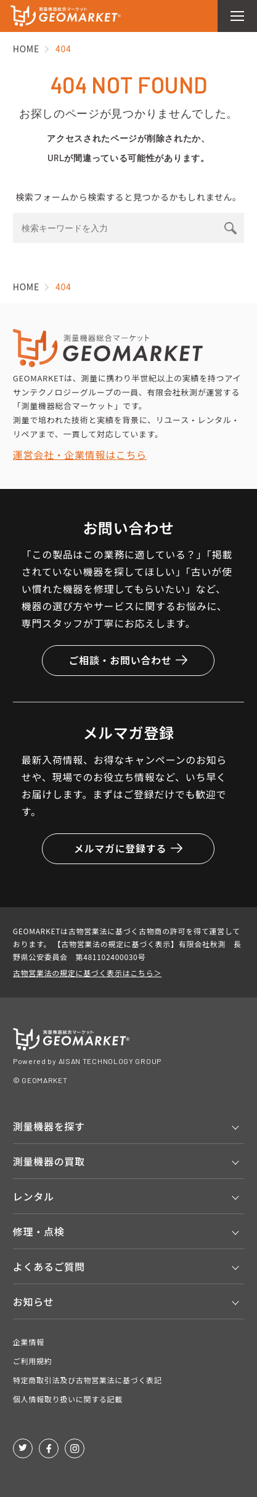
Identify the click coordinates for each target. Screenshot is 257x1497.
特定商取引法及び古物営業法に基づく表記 (87, 1380)
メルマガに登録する (128, 848)
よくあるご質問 (49, 1266)
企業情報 (28, 1341)
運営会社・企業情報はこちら (80, 454)
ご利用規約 (32, 1361)
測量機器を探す (49, 1126)
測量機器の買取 (49, 1161)
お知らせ (33, 1301)
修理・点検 (39, 1231)
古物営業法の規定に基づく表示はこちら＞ (87, 972)
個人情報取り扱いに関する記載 (68, 1399)
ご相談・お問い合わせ (128, 660)
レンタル (33, 1196)
